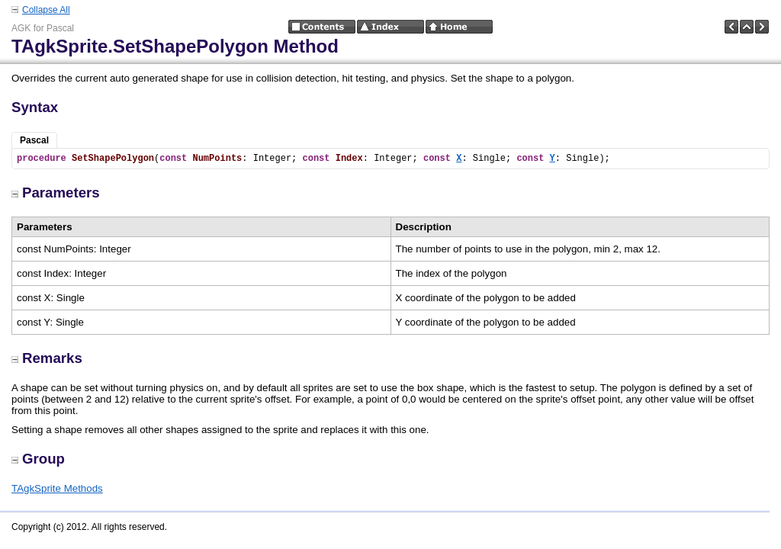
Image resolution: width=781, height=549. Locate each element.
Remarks (46, 358)
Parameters (55, 193)
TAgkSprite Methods (57, 488)
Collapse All (46, 10)
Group (38, 459)
